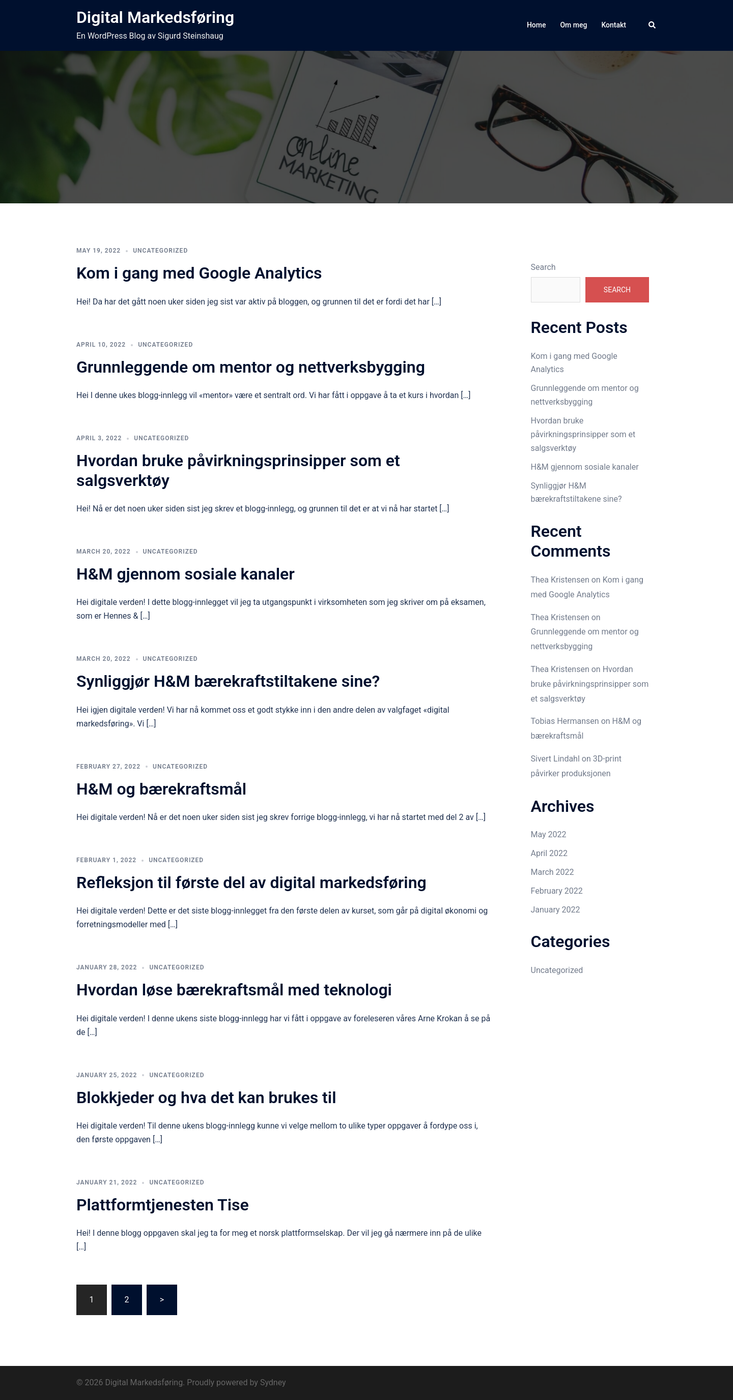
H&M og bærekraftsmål (161, 789)
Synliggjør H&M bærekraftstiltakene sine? (228, 681)
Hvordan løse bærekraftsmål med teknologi (234, 989)
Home (536, 25)
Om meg (573, 25)
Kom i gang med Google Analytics (199, 273)
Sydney (273, 1382)
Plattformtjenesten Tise (162, 1204)
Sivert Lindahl (555, 759)
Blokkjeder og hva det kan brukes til (206, 1097)
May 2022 (549, 834)
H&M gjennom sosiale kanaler (185, 574)
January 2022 (555, 910)
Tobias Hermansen (565, 721)
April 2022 (549, 853)
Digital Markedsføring (155, 17)
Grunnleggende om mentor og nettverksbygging (250, 367)
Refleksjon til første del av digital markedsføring (251, 882)
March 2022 (552, 872)
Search (543, 267)
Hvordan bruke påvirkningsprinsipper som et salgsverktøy (583, 434)
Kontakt (613, 25)
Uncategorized (160, 250)
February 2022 (557, 891)
